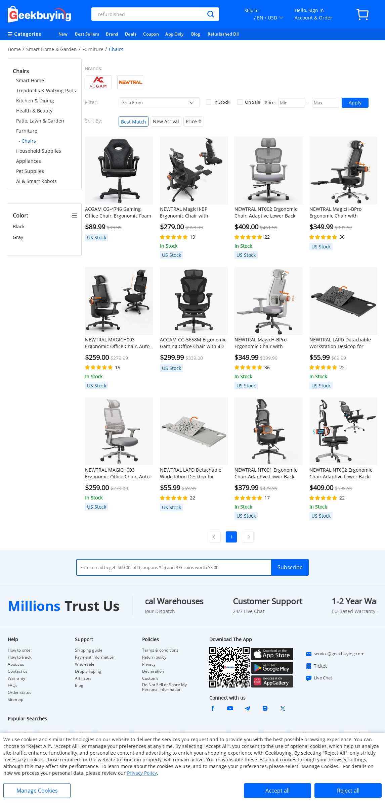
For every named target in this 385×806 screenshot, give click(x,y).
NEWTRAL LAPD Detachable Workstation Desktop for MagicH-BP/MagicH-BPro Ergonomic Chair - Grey (190, 473)
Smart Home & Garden (51, 49)
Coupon (151, 34)
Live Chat (318, 678)
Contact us (18, 671)
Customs (150, 678)
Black (19, 226)
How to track (19, 657)
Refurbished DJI (223, 34)
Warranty (16, 678)
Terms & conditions (160, 650)
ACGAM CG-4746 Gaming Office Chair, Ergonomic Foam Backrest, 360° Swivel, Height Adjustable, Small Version (118, 212)
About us (16, 664)
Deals (131, 34)
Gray (19, 237)
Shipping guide (88, 650)
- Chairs (27, 141)
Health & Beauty (34, 110)
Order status (19, 692)
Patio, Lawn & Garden (40, 120)
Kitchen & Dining (35, 100)
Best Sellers (87, 34)
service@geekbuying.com (335, 654)
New (63, 34)
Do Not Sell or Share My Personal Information (164, 687)
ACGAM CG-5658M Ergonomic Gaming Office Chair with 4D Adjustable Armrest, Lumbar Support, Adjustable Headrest (193, 343)
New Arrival (166, 121)
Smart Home (30, 80)
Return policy (154, 657)
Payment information (94, 657)
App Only (174, 34)
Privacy (149, 664)
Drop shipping (88, 671)
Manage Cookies (37, 790)
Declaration (153, 671)
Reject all (348, 790)
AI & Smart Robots (36, 181)
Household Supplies (38, 151)
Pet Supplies (30, 171)
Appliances (28, 161)
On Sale (249, 102)
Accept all (277, 790)
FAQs (12, 685)
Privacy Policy (142, 773)
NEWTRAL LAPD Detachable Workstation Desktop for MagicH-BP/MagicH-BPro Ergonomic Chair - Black (340, 343)
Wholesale (84, 664)
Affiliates (83, 678)
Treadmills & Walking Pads (46, 90)
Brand (112, 34)
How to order (20, 650)
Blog (195, 34)
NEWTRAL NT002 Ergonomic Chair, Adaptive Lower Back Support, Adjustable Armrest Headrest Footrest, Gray (266, 212)
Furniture (92, 49)
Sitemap (15, 699)
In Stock (217, 102)
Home (14, 49)
